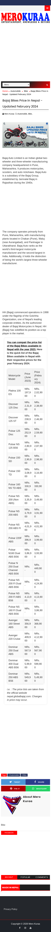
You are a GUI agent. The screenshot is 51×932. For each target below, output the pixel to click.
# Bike (24, 775)
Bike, (30, 114)
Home (5, 91)
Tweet (15, 782)
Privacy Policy (10, 909)
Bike (26, 91)
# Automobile (14, 775)
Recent (9, 877)
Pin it (15, 788)
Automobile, (23, 114)
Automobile (15, 91)
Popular (25, 877)
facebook (9, 833)
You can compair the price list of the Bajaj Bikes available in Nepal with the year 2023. (24, 346)
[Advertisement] (25, 53)
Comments (41, 877)
